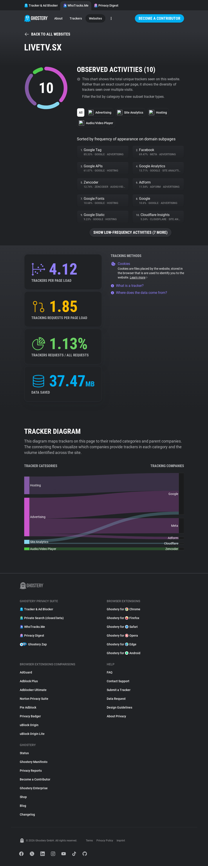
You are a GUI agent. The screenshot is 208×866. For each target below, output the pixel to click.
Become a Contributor (159, 18)
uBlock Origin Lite (32, 734)
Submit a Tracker (118, 690)
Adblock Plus (29, 681)
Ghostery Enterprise (34, 788)
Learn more (139, 277)
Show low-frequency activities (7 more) (130, 232)
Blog (23, 805)
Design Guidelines (119, 707)
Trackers (76, 18)
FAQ (109, 672)
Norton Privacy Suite (34, 698)
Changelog (27, 814)
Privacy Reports (31, 770)
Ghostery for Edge (121, 644)
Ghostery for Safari (122, 627)
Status (24, 753)
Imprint (121, 840)
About (58, 18)
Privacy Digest (106, 5)
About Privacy (116, 716)
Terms (89, 840)
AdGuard (26, 672)
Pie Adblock (28, 707)
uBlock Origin (29, 725)
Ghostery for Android (123, 653)
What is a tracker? (127, 286)
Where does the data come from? (139, 293)
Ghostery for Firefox (123, 618)
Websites (95, 18)
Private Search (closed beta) (42, 618)
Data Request (116, 698)
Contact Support (118, 681)
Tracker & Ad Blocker (41, 5)
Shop (23, 797)
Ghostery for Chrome (123, 609)
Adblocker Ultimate (33, 690)
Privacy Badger (30, 716)
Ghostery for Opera (122, 635)
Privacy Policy (104, 840)
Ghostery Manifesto (33, 762)
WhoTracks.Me (76, 5)
